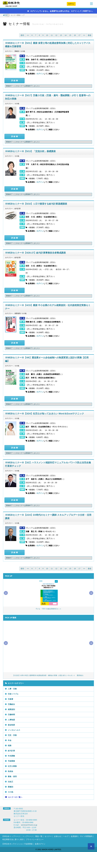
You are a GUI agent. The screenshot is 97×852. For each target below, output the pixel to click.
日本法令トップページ (11, 836)
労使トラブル (13, 694)
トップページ (27, 836)
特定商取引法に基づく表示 (13, 839)
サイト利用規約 (86, 836)
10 (47, 35)
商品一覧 (38, 836)
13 (61, 35)
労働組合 (11, 704)
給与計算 (11, 751)
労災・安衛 (12, 735)
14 (66, 35)
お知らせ (57, 836)
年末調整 (11, 756)
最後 (89, 35)
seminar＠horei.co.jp (29, 825)
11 (52, 35)
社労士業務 (12, 766)
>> (84, 35)
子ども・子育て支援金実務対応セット (48, 609)
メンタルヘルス (14, 730)
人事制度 (11, 720)
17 (79, 35)
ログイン (71, 4)
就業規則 (11, 709)
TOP (5, 15)
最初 (22, 35)
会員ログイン (40, 844)
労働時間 (11, 715)
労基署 (10, 699)
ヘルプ (65, 836)
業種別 (10, 787)
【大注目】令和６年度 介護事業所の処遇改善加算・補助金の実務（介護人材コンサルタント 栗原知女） (48, 675)
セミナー (48, 836)
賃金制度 (11, 725)
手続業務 (11, 761)
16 (75, 35)
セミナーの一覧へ (15, 797)
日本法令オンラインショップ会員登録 (17, 844)
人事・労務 (12, 689)
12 (56, 35)
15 (70, 35)
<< (28, 35)
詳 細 (13, 81)
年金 (9, 740)
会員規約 (74, 836)
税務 (9, 746)
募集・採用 (12, 776)
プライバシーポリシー (35, 839)
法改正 (10, 782)
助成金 (10, 771)
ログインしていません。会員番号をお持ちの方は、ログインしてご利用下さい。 (60, 11)
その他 (10, 792)
